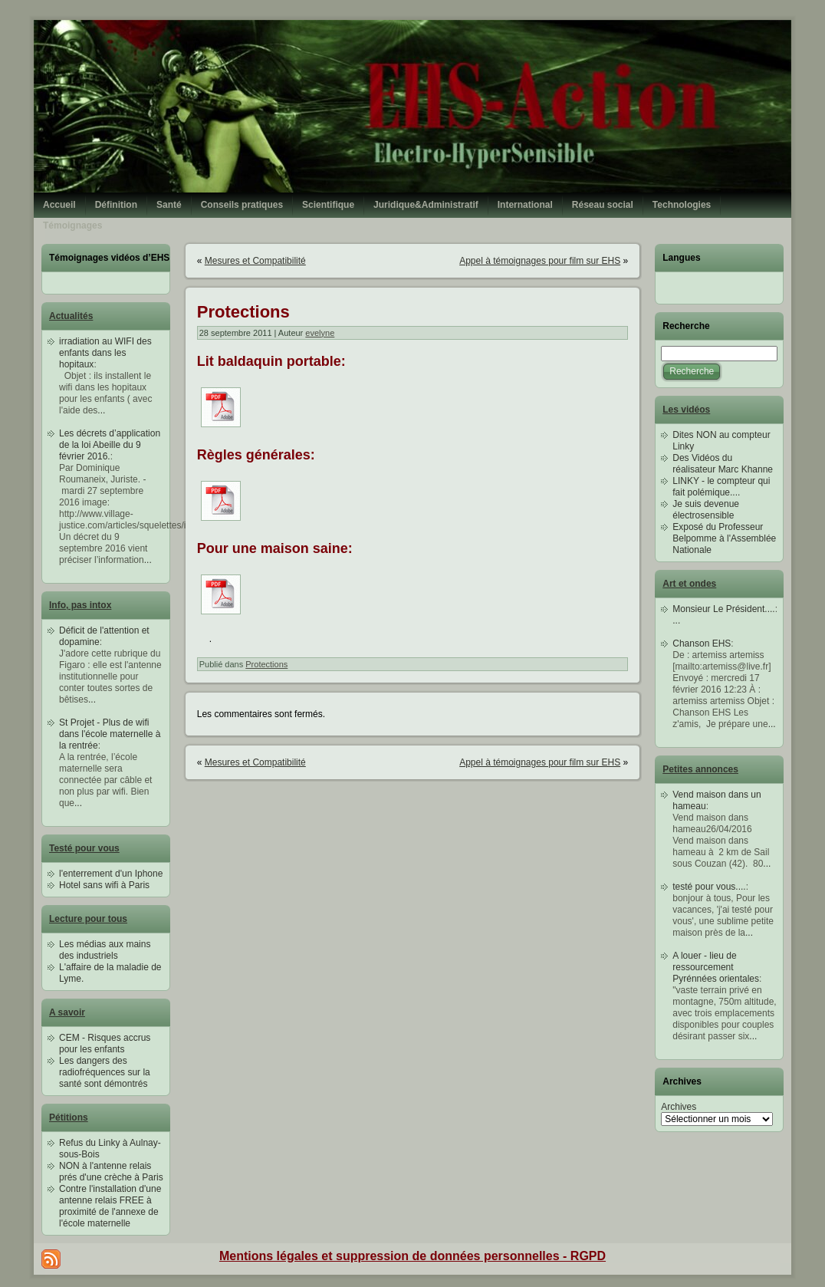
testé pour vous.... (708, 886)
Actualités (71, 316)
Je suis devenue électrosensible (705, 510)
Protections (243, 311)
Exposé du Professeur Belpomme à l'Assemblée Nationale (724, 538)
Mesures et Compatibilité (255, 260)
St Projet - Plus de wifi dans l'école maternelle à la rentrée (109, 734)
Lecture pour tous (88, 918)
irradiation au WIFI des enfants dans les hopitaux (105, 353)
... (101, 410)
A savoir (67, 1012)
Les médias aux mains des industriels (104, 950)
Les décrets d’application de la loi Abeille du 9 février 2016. (109, 445)
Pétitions (68, 1117)
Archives (678, 1106)
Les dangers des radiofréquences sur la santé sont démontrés (104, 1072)
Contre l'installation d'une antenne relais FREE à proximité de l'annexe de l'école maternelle (110, 1206)
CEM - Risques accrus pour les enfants (104, 1043)
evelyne (319, 332)
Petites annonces (700, 769)
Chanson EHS (701, 643)
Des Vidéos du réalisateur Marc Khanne (722, 464)
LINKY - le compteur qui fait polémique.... (721, 487)
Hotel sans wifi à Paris (104, 885)
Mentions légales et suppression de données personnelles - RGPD (412, 1255)
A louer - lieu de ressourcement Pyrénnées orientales (715, 967)
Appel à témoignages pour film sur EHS (539, 260)
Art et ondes (689, 583)
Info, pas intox (80, 605)
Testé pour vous (84, 848)
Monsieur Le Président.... (723, 609)
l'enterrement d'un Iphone (111, 873)
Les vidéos (686, 409)
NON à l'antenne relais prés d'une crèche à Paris (111, 1171)
